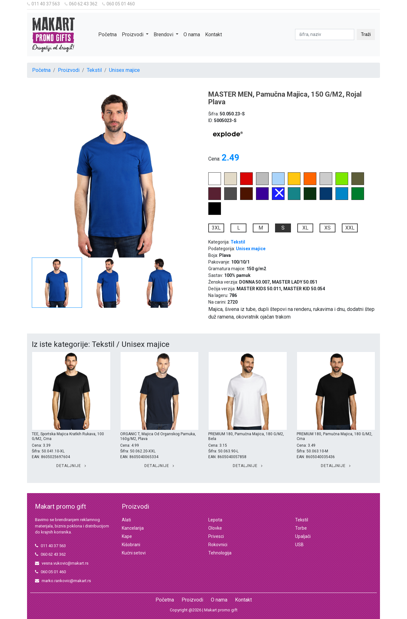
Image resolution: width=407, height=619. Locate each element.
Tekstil (94, 70)
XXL (350, 228)
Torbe (301, 528)
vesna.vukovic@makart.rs (61, 563)
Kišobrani (131, 544)
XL (305, 228)
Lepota (215, 519)
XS (327, 228)
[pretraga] (324, 34)
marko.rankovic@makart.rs (63, 580)
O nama (191, 34)
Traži (366, 34)
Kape (127, 536)
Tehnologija (219, 552)
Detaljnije (71, 466)
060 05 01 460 (118, 3)
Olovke (215, 528)
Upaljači (303, 536)
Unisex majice (124, 70)
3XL (216, 228)
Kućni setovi (134, 552)
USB (299, 544)
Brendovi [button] (164, 34)
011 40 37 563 (43, 3)
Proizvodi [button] (133, 34)
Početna (107, 34)
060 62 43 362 (81, 3)
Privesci (216, 536)
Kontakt (213, 34)
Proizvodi (68, 70)
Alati (126, 519)
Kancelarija (133, 528)
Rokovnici (217, 544)
